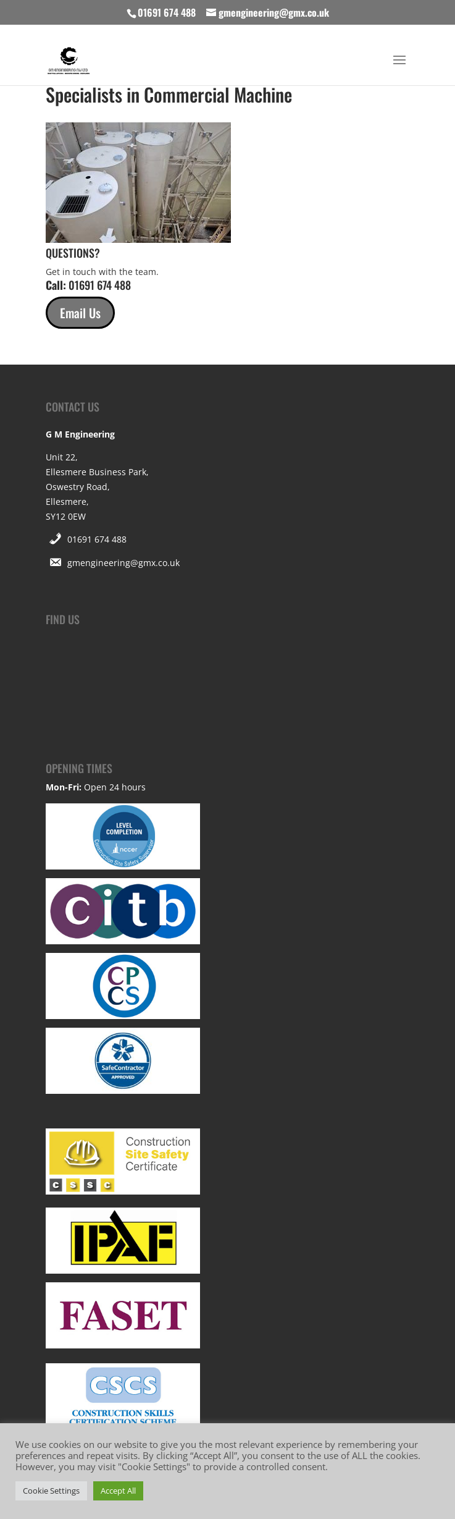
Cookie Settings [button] (51, 1490)
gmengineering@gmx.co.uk (123, 563)
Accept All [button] (118, 1490)
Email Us (80, 312)
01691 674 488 (97, 539)
